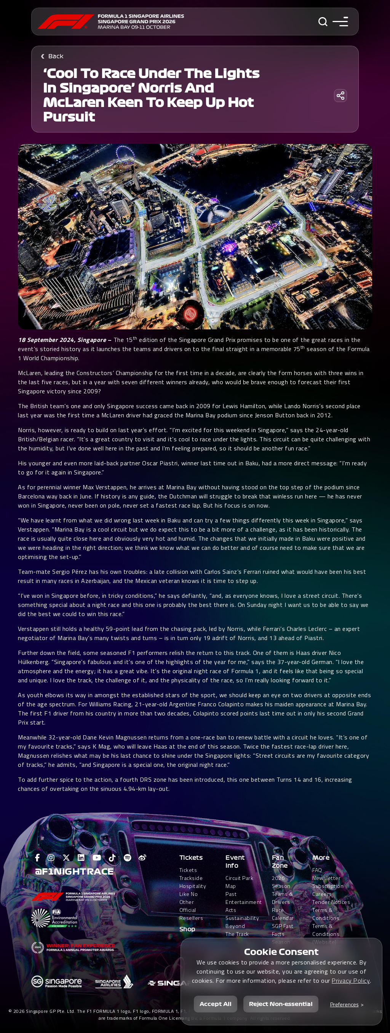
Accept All (216, 1004)
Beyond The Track (237, 930)
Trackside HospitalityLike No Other (192, 890)
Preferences (344, 1004)
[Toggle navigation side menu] (340, 21)
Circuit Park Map (239, 882)
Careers (322, 894)
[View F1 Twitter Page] (66, 857)
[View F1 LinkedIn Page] (81, 857)
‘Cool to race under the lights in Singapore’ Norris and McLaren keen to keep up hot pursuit (151, 95)
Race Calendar (283, 914)
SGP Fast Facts (283, 930)
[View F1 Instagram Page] (51, 857)
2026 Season (281, 882)
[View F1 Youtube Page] (97, 857)
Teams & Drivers (282, 898)
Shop (187, 929)
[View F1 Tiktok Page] (112, 857)
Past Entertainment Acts (243, 902)
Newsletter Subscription (328, 882)
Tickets (191, 858)
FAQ (317, 870)
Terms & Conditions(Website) (325, 934)
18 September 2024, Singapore (63, 339)
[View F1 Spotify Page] (127, 857)
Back (56, 56)
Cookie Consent (281, 952)
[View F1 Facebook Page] (37, 857)
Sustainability (242, 918)
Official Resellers (191, 914)
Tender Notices (331, 902)
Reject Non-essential (281, 1004)
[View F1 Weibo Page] (142, 857)
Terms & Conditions (325, 914)
